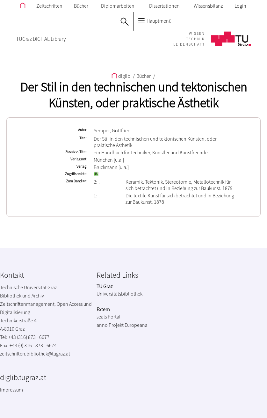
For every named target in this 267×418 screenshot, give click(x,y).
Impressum (11, 389)
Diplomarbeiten (117, 6)
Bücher (81, 6)
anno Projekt (110, 325)
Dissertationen (164, 6)
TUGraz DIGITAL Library (41, 38)
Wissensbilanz (208, 6)
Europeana (136, 325)
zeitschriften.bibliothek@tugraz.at (35, 353)
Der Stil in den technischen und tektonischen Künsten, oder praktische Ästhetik (133, 95)
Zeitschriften (49, 6)
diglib (121, 76)
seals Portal (108, 316)
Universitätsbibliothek (119, 293)
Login (240, 6)
